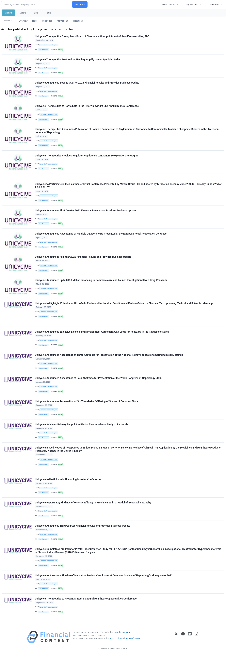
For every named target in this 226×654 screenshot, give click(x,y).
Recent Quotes (168, 4)
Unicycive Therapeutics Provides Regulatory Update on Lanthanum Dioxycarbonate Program (87, 155)
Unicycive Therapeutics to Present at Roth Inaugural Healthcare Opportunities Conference (86, 598)
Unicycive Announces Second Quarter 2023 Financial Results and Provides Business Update (87, 82)
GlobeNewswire (43, 49)
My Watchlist (192, 4)
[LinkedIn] (190, 637)
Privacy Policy (115, 638)
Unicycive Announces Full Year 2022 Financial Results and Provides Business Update (83, 256)
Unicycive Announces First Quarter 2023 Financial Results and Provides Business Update (85, 210)
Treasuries (78, 20)
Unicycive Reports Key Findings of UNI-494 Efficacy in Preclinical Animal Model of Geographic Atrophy (93, 502)
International (62, 20)
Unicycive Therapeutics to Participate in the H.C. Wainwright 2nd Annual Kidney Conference (87, 106)
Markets (8, 12)
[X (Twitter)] (176, 637)
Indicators (214, 4)
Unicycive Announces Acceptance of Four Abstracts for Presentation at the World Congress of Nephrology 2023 (98, 378)
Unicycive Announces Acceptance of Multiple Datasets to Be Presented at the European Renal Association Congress (100, 233)
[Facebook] (183, 637)
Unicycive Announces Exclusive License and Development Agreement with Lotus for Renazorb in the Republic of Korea (102, 331)
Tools (48, 12)
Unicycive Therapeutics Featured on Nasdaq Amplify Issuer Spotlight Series (77, 59)
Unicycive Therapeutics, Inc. (48, 45)
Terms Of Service (132, 638)
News (34, 20)
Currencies (47, 20)
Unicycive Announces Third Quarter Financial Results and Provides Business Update (82, 525)
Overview (23, 20)
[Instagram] (196, 637)
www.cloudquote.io (122, 632)
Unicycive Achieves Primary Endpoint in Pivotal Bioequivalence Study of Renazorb (81, 424)
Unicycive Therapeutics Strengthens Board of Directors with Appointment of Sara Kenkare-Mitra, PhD (92, 36)
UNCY (60, 49)
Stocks (23, 12)
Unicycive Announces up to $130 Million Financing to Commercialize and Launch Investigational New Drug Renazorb (101, 280)
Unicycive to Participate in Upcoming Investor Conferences (68, 479)
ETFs (35, 12)
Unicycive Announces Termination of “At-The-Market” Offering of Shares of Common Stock (86, 401)
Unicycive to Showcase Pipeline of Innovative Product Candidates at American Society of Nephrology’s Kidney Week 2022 (104, 575)
